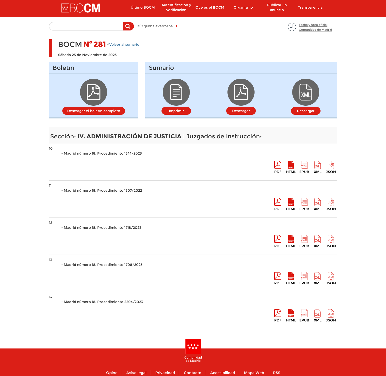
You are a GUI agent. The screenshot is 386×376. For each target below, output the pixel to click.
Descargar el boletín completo (93, 111)
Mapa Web (254, 372)
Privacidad (165, 372)
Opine (111, 372)
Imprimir (176, 111)
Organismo (243, 7)
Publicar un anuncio (277, 7)
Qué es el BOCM (209, 7)
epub (304, 172)
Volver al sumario (124, 44)
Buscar (128, 29)
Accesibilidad (222, 372)
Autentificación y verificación (176, 7)
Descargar (241, 111)
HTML (291, 172)
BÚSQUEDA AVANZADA (155, 26)
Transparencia (310, 7)
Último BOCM (143, 7)
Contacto (192, 372)
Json (331, 172)
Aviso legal (136, 372)
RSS (276, 372)
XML (318, 172)
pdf (277, 172)
